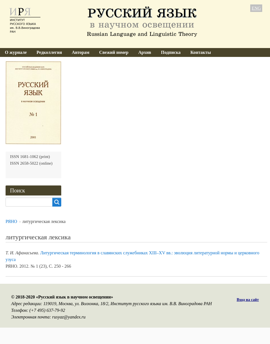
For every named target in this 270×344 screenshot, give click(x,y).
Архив (144, 52)
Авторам (80, 52)
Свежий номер (113, 52)
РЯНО (11, 221)
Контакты (200, 52)
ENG (256, 8)
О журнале (16, 52)
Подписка (171, 52)
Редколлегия (49, 52)
